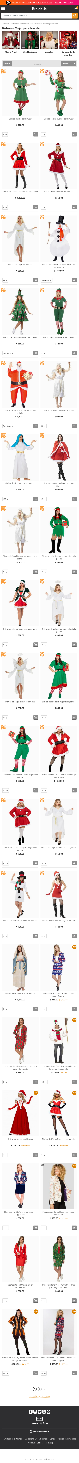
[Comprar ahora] (35, 134)
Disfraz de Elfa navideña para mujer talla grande (20, 776)
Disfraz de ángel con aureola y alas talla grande (59, 630)
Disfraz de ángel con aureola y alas (20, 702)
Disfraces (14, 24)
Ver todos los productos (39, 1396)
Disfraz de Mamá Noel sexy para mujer (58, 920)
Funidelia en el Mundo (12, 1439)
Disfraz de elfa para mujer (20, 119)
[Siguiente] (45, 1389)
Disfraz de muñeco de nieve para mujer (20, 920)
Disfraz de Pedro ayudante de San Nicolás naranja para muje (20, 1359)
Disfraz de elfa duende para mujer (59, 119)
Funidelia (5, 24)
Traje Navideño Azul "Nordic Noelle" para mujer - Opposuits (58, 1359)
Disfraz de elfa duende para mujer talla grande (59, 557)
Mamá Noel (11, 52)
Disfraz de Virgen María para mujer (20, 483)
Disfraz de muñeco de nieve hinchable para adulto (58, 265)
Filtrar (6, 63)
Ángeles (49, 52)
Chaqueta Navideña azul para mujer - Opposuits (20, 1213)
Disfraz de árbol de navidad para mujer (20, 337)
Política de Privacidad (67, 1439)
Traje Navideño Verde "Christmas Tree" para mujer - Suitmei (59, 1286)
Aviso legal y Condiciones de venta (40, 1439)
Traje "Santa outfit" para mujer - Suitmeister (20, 1286)
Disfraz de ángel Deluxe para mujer (59, 410)
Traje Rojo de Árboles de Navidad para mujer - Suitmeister (20, 1067)
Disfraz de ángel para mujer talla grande (58, 847)
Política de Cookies (35, 1443)
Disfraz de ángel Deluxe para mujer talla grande (20, 557)
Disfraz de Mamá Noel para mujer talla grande (20, 848)
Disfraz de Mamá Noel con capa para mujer (59, 484)
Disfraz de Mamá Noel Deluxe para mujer (20, 191)
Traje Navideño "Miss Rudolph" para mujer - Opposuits (58, 994)
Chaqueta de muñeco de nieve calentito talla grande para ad (59, 1067)
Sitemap (49, 1443)
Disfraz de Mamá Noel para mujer (58, 191)
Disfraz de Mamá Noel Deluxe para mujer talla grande (58, 776)
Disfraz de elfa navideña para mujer (58, 337)
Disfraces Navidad (26, 24)
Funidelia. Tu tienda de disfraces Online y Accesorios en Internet (39, 8)
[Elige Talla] (5, 134)
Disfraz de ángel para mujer (20, 264)
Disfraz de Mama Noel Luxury (20, 1139)
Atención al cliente (39, 1431)
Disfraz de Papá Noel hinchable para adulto (20, 411)
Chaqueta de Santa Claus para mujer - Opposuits (58, 1213)
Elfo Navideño (30, 52)
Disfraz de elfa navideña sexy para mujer (20, 629)
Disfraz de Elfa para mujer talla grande (58, 702)
